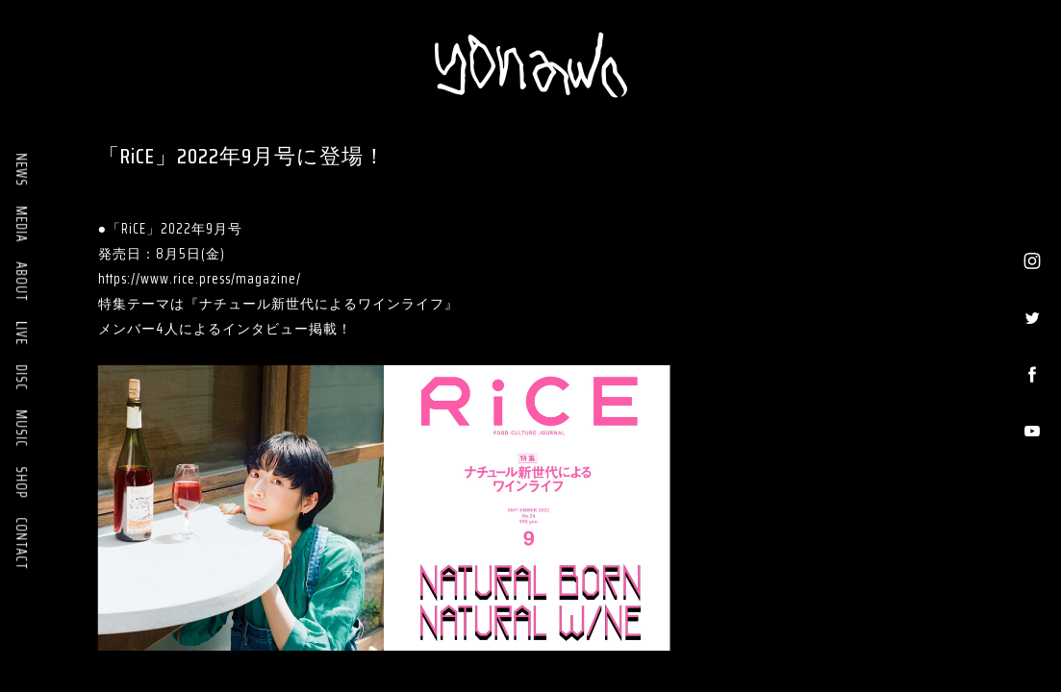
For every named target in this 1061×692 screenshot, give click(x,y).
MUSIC (21, 428)
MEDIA (21, 224)
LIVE (21, 333)
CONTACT (21, 543)
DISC (21, 377)
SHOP (21, 482)
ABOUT (21, 281)
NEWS (21, 169)
